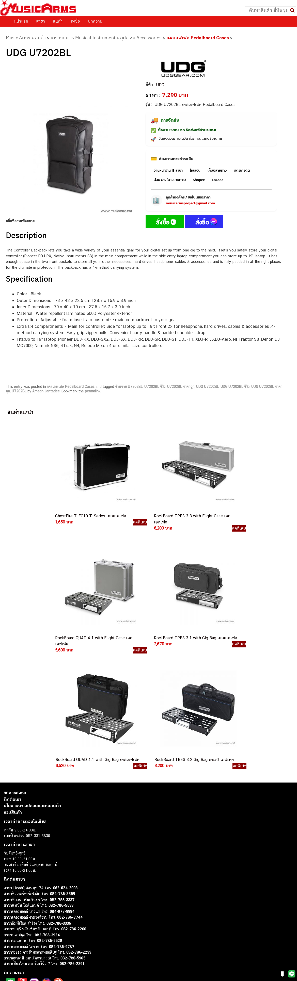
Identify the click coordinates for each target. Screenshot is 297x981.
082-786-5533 (61, 779)
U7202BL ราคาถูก (180, 395)
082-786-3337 (62, 773)
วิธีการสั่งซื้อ (15, 666)
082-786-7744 (70, 791)
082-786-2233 (78, 826)
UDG (160, 92)
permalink (92, 399)
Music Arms (18, 38)
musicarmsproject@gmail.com (190, 211)
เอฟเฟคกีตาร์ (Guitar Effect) (26, 915)
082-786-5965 (72, 831)
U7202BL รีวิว (154, 395)
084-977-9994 (62, 785)
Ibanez (9, 949)
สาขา (40, 21)
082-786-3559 (62, 767)
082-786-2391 (72, 837)
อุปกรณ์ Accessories (141, 38)
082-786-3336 (58, 797)
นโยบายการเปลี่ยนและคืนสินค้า (32, 679)
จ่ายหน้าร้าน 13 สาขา (168, 178)
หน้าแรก (21, 21)
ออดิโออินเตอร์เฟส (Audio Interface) (33, 926)
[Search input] (268, 10)
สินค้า (57, 21)
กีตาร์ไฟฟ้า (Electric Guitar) (26, 892)
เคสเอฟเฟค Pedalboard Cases (197, 38)
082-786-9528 (49, 814)
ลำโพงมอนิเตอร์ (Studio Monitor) (30, 932)
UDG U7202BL (207, 395)
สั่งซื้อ (75, 21)
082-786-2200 (73, 803)
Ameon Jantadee (46, 399)
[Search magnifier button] (292, 10)
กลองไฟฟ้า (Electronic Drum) (27, 921)
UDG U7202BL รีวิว (235, 395)
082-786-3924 (47, 808)
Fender (9, 938)
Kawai (9, 955)
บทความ (95, 21)
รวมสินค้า (13, 685)
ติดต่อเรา (12, 673)
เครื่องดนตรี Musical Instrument (83, 38)
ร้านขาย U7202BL (129, 395)
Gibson (9, 943)
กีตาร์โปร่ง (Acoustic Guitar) (27, 898)
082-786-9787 (61, 820)
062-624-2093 (65, 761)
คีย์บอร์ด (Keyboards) (21, 904)
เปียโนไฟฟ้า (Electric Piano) (27, 909)
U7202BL (19, 399)
